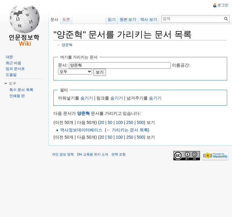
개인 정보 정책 (63, 154)
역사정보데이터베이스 (81, 129)
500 (140, 122)
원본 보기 (128, 19)
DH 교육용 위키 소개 (92, 154)
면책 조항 (118, 154)
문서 (54, 19)
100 (119, 122)
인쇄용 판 (17, 96)
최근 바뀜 (13, 63)
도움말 (11, 75)
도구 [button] (12, 83)
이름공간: (181, 65)
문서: (63, 65)
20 (101, 122)
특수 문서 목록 (21, 90)
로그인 (223, 5)
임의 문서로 (15, 69)
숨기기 (86, 98)
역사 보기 (148, 19)
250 (129, 122)
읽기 (112, 19)
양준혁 (67, 45)
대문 (9, 57)
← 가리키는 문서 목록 (127, 129)
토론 (66, 19)
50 (110, 122)
